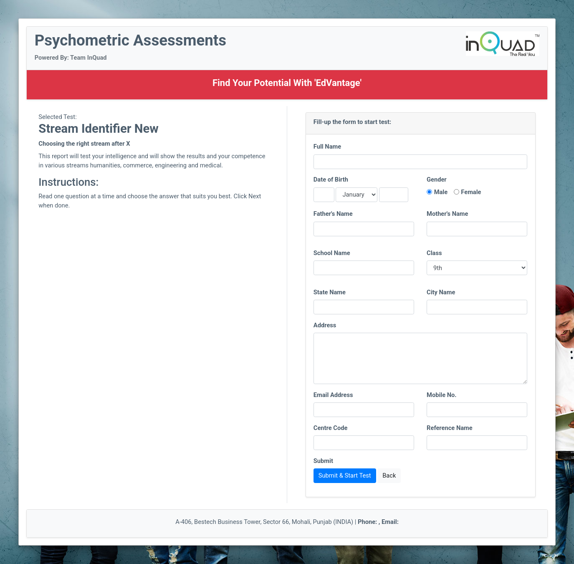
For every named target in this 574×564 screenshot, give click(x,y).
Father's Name (333, 214)
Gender (437, 179)
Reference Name (450, 428)
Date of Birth (331, 179)
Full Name (327, 146)
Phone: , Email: (378, 522)
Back (389, 475)
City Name (441, 292)
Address (325, 325)
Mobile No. (442, 395)
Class (434, 253)
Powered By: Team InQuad (71, 57)
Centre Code (331, 428)
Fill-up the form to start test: (352, 122)
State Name (330, 292)
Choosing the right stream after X (84, 143)
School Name (332, 253)
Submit (323, 461)
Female (471, 192)
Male (441, 192)
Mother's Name (447, 214)
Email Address (333, 395)
